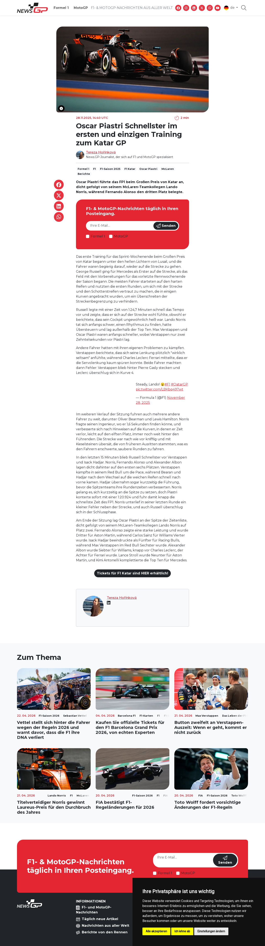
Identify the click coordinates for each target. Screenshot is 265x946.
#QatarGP (179, 384)
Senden (166, 226)
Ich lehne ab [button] (182, 931)
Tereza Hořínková (101, 152)
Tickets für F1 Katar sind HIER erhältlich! (132, 573)
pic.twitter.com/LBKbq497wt (159, 389)
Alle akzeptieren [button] (156, 931)
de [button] (229, 8)
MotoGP (81, 8)
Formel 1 (61, 8)
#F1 (167, 384)
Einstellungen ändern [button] (211, 931)
